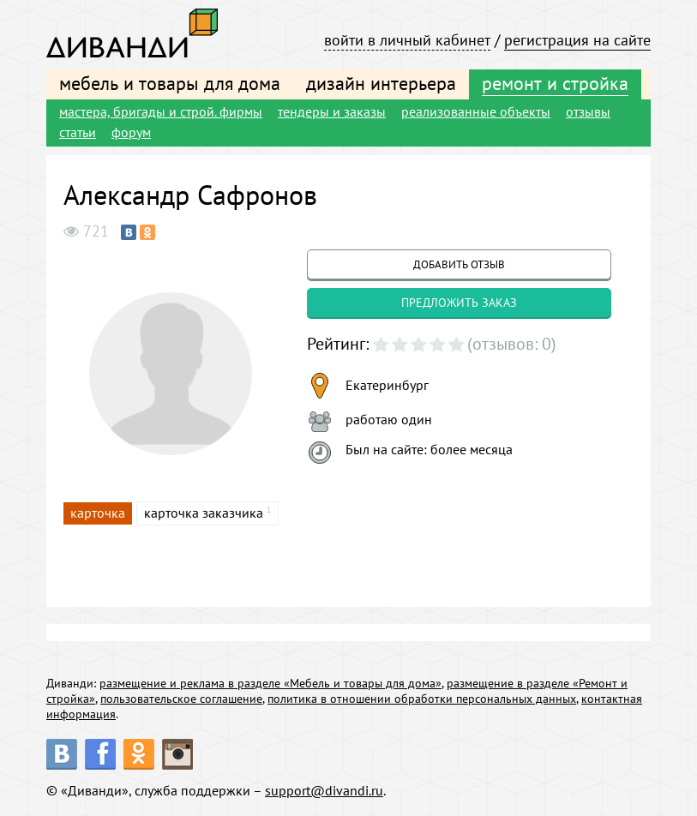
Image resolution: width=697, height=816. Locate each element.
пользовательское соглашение (181, 698)
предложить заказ (459, 302)
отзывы (588, 111)
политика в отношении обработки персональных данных (421, 698)
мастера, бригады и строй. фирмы (160, 111)
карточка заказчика (203, 512)
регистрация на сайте (577, 40)
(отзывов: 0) (511, 344)
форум (131, 132)
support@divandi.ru (324, 790)
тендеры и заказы (332, 111)
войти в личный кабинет (407, 40)
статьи (77, 132)
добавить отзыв (459, 264)
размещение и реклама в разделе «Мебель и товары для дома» (270, 683)
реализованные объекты (475, 111)
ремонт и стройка (555, 83)
